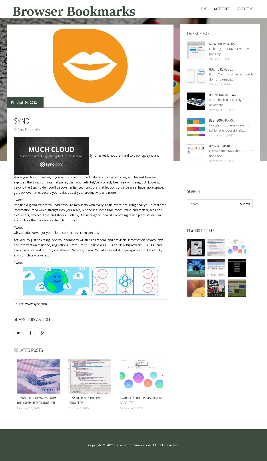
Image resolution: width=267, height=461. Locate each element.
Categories (222, 9)
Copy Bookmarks (29, 129)
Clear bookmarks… (222, 44)
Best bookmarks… (222, 120)
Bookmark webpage (223, 95)
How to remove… (221, 69)
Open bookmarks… (222, 146)
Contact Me (245, 9)
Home (203, 9)
